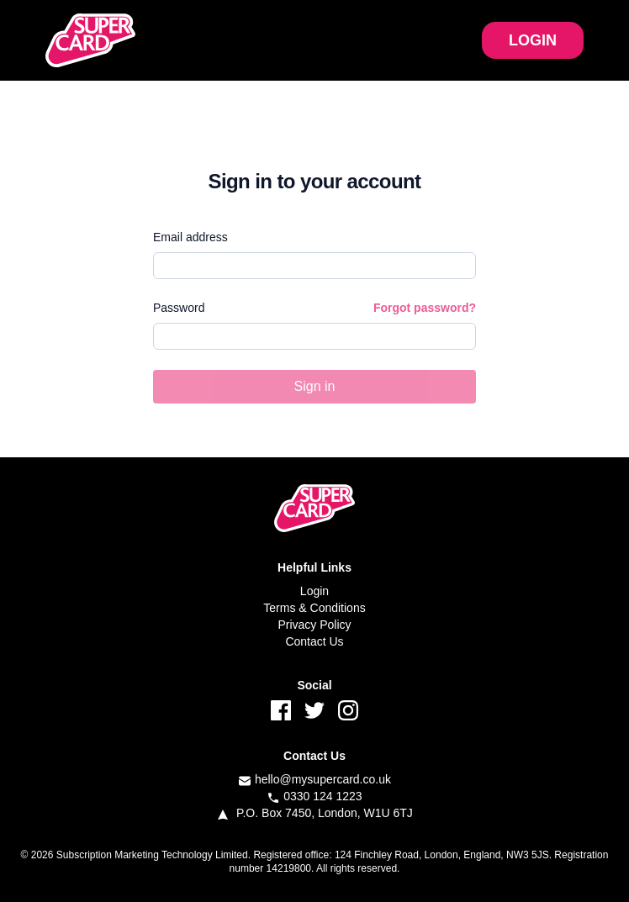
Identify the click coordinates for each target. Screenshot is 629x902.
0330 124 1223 (322, 796)
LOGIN (533, 40)
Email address (190, 237)
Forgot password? (424, 307)
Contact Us (314, 641)
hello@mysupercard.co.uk (323, 779)
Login (314, 591)
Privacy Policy (314, 624)
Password (178, 307)
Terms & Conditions (314, 608)
